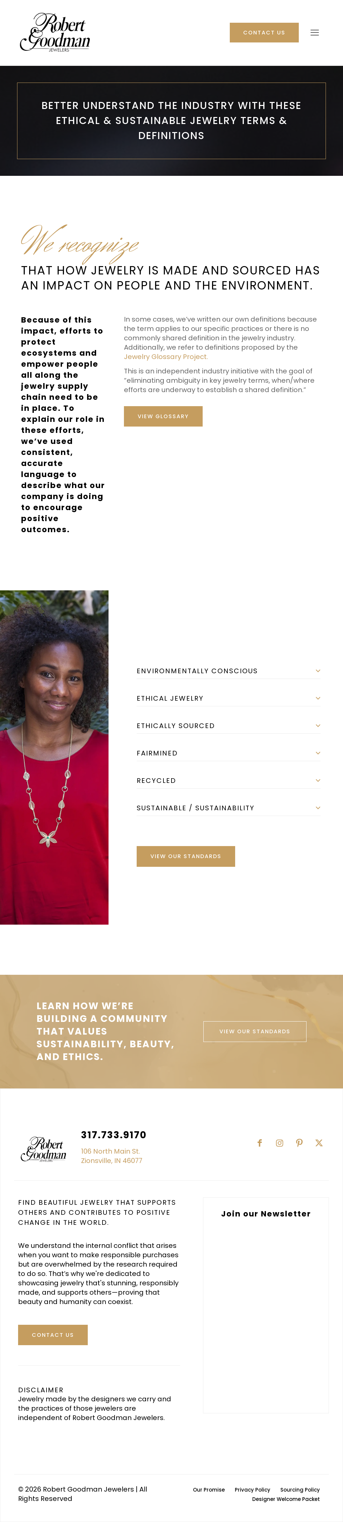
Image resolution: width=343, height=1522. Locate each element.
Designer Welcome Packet (286, 1499)
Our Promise (209, 1489)
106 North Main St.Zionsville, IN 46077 (111, 1156)
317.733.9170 (114, 1135)
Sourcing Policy (300, 1489)
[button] (229, 668)
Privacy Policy (252, 1489)
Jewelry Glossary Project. (166, 356)
